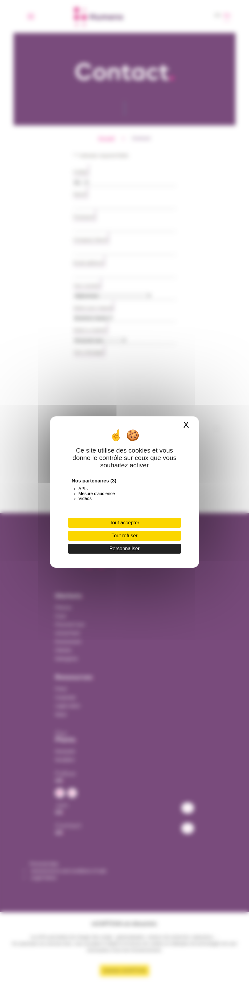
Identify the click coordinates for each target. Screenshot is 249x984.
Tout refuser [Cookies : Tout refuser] (124, 535)
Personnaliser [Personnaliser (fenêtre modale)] (124, 548)
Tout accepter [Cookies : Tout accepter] (124, 522)
